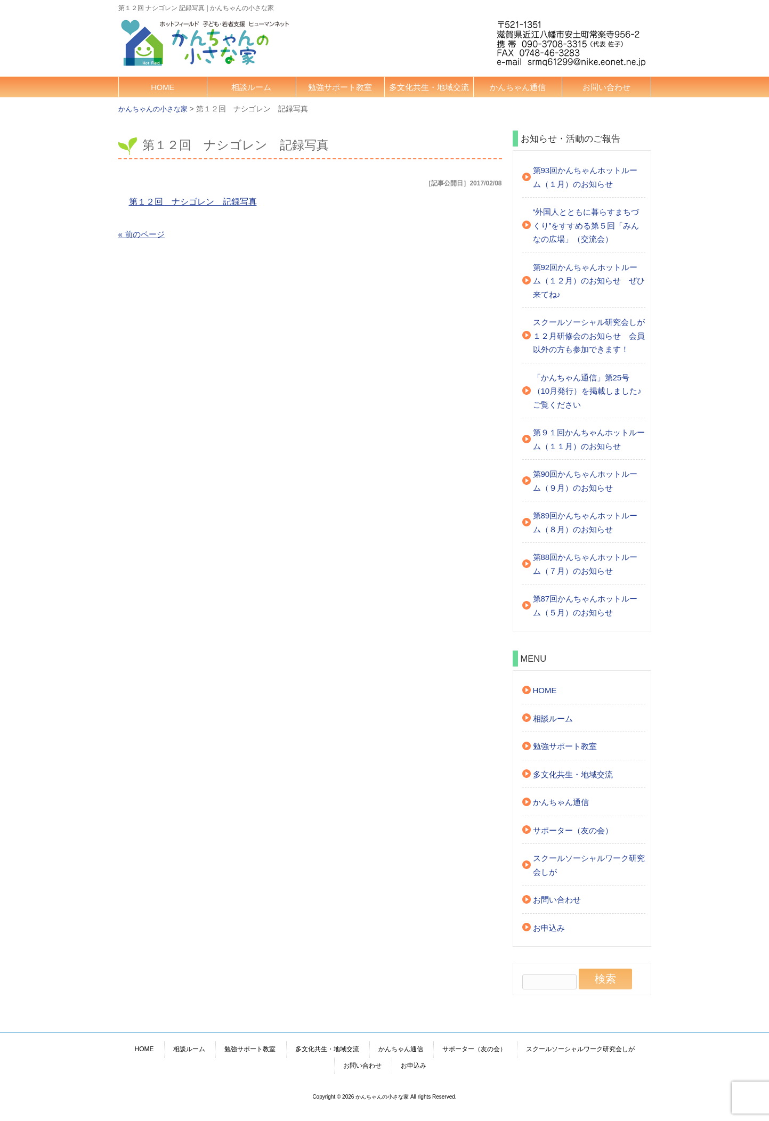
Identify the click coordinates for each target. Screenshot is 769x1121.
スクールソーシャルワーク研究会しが (589, 865)
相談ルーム (251, 87)
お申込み (549, 927)
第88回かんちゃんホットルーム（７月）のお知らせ (585, 564)
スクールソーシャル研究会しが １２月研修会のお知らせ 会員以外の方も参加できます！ (589, 336)
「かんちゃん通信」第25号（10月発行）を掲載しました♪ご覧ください (587, 391)
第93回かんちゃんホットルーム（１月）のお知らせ (585, 177)
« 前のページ (141, 234)
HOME (162, 87)
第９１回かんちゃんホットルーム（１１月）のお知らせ (589, 439)
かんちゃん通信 (518, 87)
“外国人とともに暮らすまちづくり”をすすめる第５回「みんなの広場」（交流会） (586, 225)
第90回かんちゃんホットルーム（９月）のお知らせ (585, 480)
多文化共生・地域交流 (429, 87)
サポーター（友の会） (573, 830)
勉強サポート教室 (340, 87)
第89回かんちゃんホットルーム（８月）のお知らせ (585, 522)
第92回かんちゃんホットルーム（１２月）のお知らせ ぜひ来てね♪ (589, 281)
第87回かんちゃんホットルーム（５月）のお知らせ (585, 605)
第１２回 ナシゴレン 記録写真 (193, 201)
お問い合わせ (606, 87)
